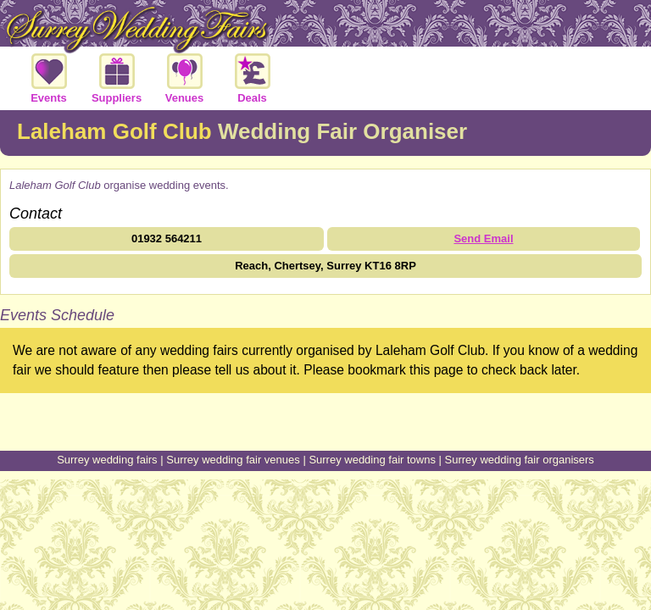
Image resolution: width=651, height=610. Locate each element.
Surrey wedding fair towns (372, 459)
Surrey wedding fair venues (233, 459)
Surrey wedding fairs (107, 459)
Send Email (483, 238)
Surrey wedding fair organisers (519, 459)
